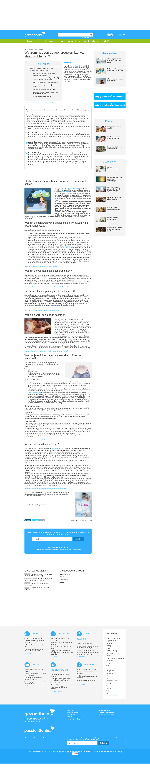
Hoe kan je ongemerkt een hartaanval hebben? (33, 678)
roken (107, 686)
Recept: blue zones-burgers (85, 650)
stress (62, 577)
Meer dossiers (64, 634)
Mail (43, 520)
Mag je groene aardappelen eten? (113, 208)
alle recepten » (81, 656)
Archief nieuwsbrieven (74, 719)
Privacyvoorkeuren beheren (108, 717)
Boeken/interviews (59, 670)
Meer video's (37, 665)
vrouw (108, 656)
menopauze (65, 192)
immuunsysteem (66, 116)
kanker (40, 41)
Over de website (104, 710)
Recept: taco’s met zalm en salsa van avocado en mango (87, 646)
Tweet (36, 520)
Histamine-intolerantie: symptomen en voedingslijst (115, 178)
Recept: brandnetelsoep (84, 643)
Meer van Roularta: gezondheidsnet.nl (37, 738)
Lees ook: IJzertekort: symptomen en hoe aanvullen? (41, 266)
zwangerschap (67, 41)
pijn (107, 668)
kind (107, 678)
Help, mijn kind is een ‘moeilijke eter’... (114, 147)
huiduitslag (109, 673)
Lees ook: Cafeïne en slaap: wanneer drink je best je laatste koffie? (46, 351)
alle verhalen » (81, 684)
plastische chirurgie (112, 651)
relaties (108, 691)
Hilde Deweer (32, 505)
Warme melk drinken (34, 393)
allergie (95, 41)
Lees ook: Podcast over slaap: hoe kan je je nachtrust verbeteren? (45, 489)
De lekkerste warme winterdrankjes (114, 198)
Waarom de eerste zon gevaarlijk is (115, 79)
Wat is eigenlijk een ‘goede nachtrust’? (44, 89)
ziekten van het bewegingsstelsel (116, 658)
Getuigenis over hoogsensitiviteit (87, 669)
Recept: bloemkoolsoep (112, 168)
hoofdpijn (109, 643)
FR (124, 35)
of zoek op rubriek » (87, 37)
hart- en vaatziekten (112, 653)
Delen (28, 520)
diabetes (82, 41)
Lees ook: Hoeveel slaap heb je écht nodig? (38, 103)
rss (111, 34)
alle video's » (28, 686)
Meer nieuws (37, 634)
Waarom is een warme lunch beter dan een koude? (114, 229)
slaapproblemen (65, 574)
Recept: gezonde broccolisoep (113, 218)
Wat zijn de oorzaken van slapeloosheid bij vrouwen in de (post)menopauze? (46, 78)
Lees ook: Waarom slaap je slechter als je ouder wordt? (42, 310)
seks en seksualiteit (112, 681)
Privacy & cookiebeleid (106, 713)
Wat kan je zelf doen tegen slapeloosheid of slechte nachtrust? (45, 93)
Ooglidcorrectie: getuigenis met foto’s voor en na (87, 677)
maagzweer (109, 688)
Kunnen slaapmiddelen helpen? (42, 96)
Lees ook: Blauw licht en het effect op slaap (38, 440)
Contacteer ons (72, 713)
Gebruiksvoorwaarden (106, 715)
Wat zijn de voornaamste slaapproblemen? (46, 82)
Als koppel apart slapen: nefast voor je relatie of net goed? (38, 579)
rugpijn (108, 648)
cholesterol (109, 661)
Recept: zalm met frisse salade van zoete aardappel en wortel (88, 653)
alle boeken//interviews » (57, 691)
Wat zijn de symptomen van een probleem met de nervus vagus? (38, 575)
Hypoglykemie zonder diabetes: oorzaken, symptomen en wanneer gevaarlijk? (62, 652)
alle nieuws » (28, 653)
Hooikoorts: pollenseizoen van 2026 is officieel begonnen (34, 650)
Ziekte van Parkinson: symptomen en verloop (115, 69)
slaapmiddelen (79, 66)
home (29, 41)
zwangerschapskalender (113, 638)
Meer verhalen (90, 665)
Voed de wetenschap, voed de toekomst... (114, 137)
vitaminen (109, 683)
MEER (106, 41)
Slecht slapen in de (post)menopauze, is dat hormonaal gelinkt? (45, 74)
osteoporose (110, 671)
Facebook (108, 34)
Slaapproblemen (72, 188)
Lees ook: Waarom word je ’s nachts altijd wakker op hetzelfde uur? (46, 287)
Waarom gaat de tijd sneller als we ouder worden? (114, 60)
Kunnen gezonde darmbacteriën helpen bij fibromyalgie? (114, 189)
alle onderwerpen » (112, 696)
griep (107, 693)
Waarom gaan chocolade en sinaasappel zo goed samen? (60, 639)
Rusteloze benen (64, 247)
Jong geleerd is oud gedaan (33, 638)
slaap (62, 582)
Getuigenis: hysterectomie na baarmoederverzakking (86, 681)
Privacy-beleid (63, 549)
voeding (52, 41)
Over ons (70, 710)
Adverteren (71, 715)
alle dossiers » (55, 656)
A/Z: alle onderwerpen (74, 717)
